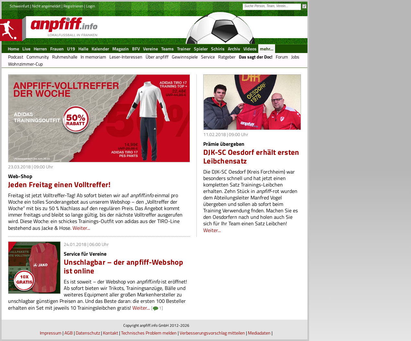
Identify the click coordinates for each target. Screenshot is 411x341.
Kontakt (110, 332)
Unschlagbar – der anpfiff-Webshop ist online (123, 266)
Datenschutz (88, 332)
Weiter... (81, 228)
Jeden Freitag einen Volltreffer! (59, 184)
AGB (68, 332)
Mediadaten (259, 332)
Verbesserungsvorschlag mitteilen (212, 332)
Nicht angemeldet (46, 6)
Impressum (50, 332)
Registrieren (73, 6)
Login (90, 6)
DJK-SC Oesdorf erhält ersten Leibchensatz (251, 156)
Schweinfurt (19, 6)
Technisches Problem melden (149, 332)
